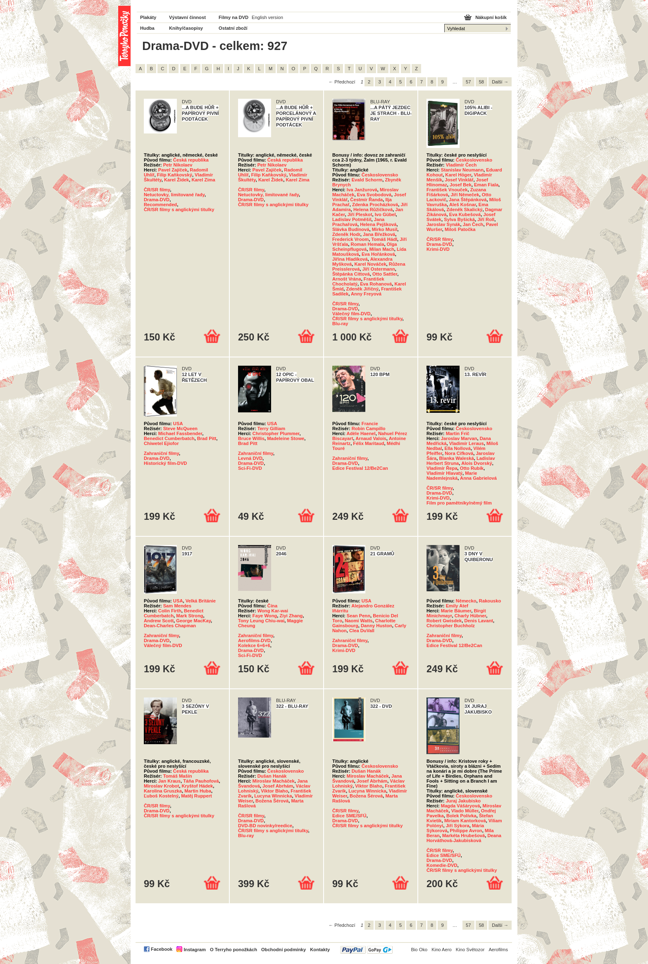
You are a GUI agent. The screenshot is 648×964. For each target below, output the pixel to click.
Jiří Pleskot (360, 214)
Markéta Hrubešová (463, 835)
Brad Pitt (207, 438)
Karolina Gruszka (163, 790)
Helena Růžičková (373, 209)
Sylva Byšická (459, 219)
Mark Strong (189, 615)
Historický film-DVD (165, 463)
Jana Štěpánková (467, 199)
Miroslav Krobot (161, 785)
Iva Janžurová (362, 189)
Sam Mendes (177, 605)
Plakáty (148, 17)
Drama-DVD (156, 199)
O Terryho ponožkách (233, 949)
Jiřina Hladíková (350, 259)
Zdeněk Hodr (346, 234)
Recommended (160, 204)
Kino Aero (441, 949)
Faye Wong (265, 615)
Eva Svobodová (374, 194)
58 (481, 81)
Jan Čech (473, 224)
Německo (466, 600)
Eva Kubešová (465, 214)
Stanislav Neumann (462, 169)
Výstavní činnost (187, 17)
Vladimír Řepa (441, 468)
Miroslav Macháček (274, 780)
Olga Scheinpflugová (364, 247)
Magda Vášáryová (460, 805)
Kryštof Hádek (197, 785)
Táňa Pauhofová (201, 780)
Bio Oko (419, 949)
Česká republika (191, 159)
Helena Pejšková (378, 224)
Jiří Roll (485, 219)
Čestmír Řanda (366, 199)
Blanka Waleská (456, 458)
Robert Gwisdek (444, 620)
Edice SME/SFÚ (349, 815)
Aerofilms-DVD (254, 640)
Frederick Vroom (350, 239)
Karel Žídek (176, 179)
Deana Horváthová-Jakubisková (463, 838)
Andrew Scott (159, 620)
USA (178, 423)
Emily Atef (457, 605)
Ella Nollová (458, 448)
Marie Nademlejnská (451, 476)
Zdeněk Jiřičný (362, 288)
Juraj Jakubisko (463, 800)
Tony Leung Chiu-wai (261, 620)
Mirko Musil (385, 229)
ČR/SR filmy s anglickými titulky (179, 209)
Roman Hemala (367, 244)
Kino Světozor (470, 949)
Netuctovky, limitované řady (174, 194)
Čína (272, 605)
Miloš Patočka (460, 229)
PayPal (366, 950)
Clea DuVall (361, 630)
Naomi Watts (358, 620)
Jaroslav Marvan (459, 438)
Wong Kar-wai (272, 610)
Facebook (161, 949)
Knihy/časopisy (186, 28)
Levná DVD (250, 458)
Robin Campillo (369, 428)
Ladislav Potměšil (352, 219)
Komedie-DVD (441, 865)
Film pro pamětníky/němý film (459, 502)
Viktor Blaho (274, 790)
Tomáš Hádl (385, 239)
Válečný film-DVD (351, 313)
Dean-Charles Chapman (170, 625)
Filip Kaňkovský (174, 174)
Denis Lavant (478, 620)
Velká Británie (201, 600)
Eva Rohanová (376, 283)
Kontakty (320, 949)
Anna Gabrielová (478, 478)
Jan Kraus (169, 780)
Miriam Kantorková (465, 820)
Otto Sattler (384, 273)
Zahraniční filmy (161, 453)
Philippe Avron (466, 830)
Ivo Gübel (385, 214)
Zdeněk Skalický (465, 209)
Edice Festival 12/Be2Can (360, 468)
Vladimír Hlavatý (444, 473)
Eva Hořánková (378, 254)
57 (468, 81)
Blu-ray (340, 323)
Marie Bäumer (456, 610)
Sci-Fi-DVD (250, 468)
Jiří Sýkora (457, 825)
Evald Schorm (367, 179)
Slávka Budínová (350, 229)
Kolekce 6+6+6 (254, 645)
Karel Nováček (370, 264)
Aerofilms (498, 949)
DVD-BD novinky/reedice (265, 825)
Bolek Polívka (461, 815)
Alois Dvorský (476, 463)
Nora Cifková (459, 453)
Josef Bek (461, 184)
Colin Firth (169, 610)
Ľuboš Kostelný (161, 795)
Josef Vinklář (459, 179)
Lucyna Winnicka (273, 795)
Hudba (147, 28)
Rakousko (490, 600)
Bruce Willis (251, 438)
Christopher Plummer (276, 433)
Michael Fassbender (180, 433)
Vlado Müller (465, 810)
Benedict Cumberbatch (169, 438)
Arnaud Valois (370, 438)
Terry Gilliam (271, 428)
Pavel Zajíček (172, 169)
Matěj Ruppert (196, 795)
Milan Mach (381, 249)
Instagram (194, 949)
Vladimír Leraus (466, 443)
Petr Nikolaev (178, 164)
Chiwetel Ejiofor (161, 443)
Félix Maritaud (368, 443)
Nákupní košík (491, 17)
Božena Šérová (271, 800)
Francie (370, 423)
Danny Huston (376, 625)
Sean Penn (358, 615)
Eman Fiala (486, 184)
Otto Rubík (472, 468)
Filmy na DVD (233, 17)
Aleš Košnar (462, 204)
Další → (500, 81)
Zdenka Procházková (375, 204)
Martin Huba (197, 790)
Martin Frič (457, 433)
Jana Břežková (379, 234)
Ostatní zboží (233, 28)
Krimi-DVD (438, 249)
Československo (380, 174)
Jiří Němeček (464, 194)
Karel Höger (458, 174)
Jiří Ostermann (378, 269)
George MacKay (193, 620)
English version (267, 17)
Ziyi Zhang (291, 615)
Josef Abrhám (277, 785)
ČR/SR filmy (157, 189)
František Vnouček (446, 189)
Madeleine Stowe (285, 438)
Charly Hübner (470, 615)
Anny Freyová (366, 293)
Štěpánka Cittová (351, 273)
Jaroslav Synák (443, 224)
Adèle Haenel (360, 433)
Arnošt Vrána (346, 278)
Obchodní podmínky (283, 949)
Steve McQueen (180, 428)
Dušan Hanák (272, 776)
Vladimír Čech (461, 164)
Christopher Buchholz (450, 625)
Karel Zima (203, 179)
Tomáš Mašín (177, 776)
